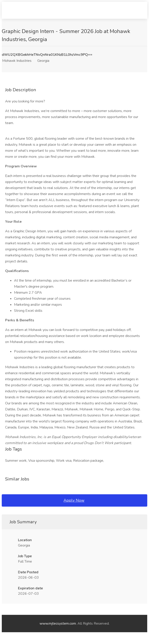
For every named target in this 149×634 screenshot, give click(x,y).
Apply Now (74, 500)
